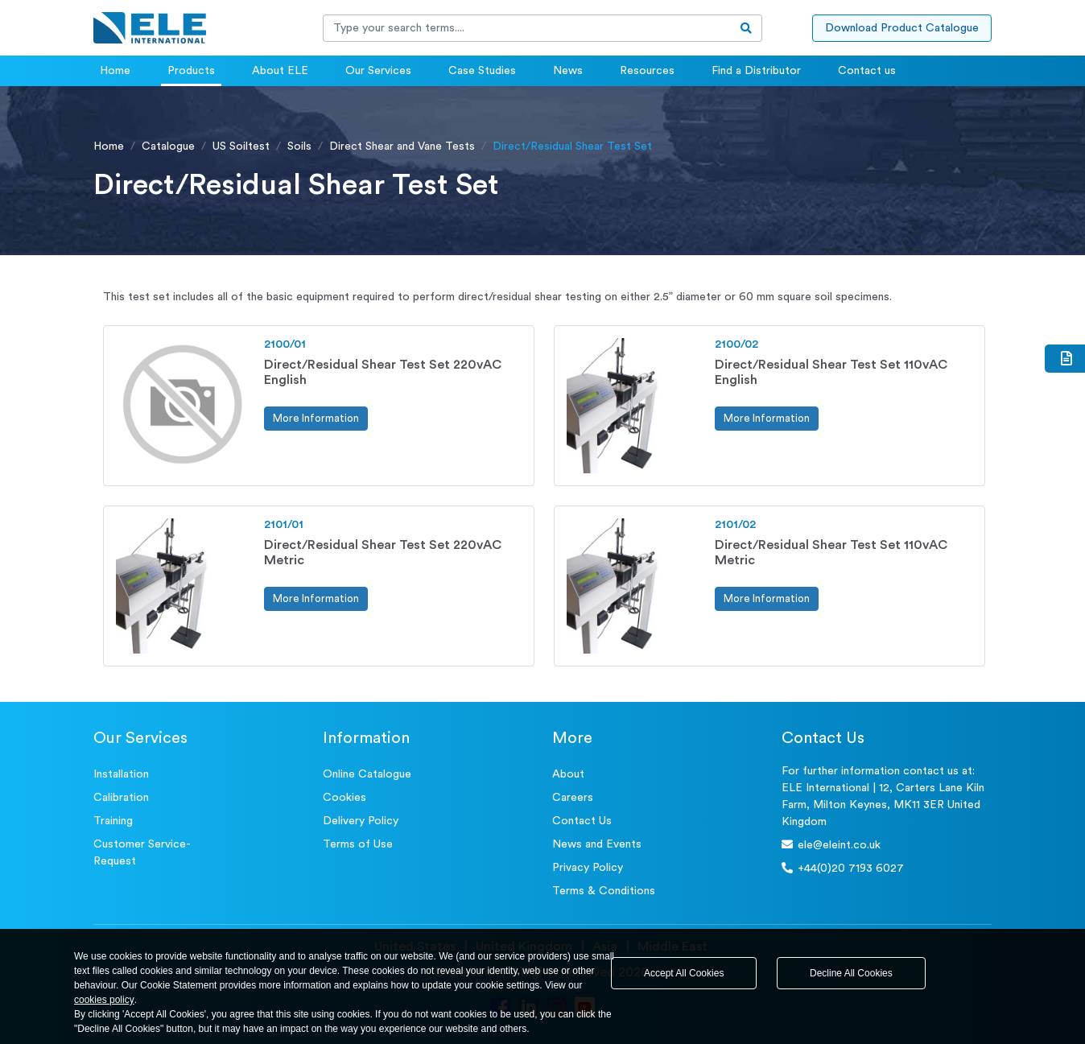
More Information (316, 418)
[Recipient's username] (527, 28)
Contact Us (582, 821)
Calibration (121, 797)
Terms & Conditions (603, 891)
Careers (572, 797)
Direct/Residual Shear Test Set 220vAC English (382, 372)
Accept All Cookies (684, 973)
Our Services (378, 70)
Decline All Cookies (851, 973)
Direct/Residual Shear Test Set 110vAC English (831, 372)
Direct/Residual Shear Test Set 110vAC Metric (831, 553)
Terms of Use (358, 844)
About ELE (280, 70)
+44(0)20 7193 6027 (843, 868)
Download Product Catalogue (902, 28)
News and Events (597, 844)
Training (113, 821)
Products (191, 70)
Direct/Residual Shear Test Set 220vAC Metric (382, 553)
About (568, 774)
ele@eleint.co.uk (831, 845)
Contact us (867, 70)
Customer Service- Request (142, 853)
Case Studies (482, 70)
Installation (121, 774)
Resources (647, 70)
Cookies (344, 797)
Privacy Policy (587, 867)
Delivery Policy (360, 821)
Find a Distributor (756, 70)
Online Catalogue (367, 774)
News (568, 70)
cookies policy (104, 999)
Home (115, 70)
